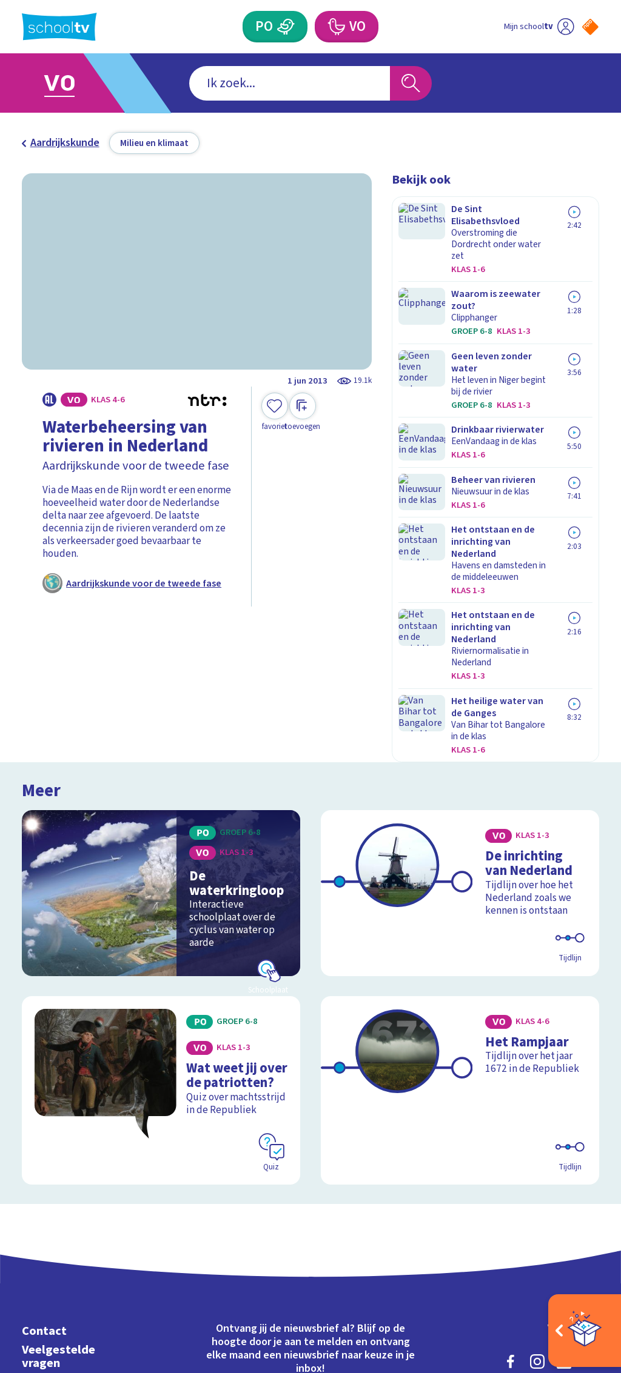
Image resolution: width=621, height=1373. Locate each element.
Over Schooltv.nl (67, 1190)
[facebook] (510, 1170)
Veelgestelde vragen (58, 1165)
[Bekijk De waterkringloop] (161, 736)
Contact (44, 1140)
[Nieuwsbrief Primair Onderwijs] (234, 1220)
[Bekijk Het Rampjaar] (460, 916)
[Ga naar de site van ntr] (580, 1278)
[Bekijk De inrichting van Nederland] (460, 736)
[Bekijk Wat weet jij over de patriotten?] (161, 916)
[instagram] (537, 1170)
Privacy (43, 1209)
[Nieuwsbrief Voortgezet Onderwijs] (386, 1220)
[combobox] (289, 83)
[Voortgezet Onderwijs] (335, 26)
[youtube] (590, 1170)
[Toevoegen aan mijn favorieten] (274, 412)
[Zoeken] (410, 83)
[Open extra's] (584, 1330)
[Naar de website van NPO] (590, 27)
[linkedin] (564, 1170)
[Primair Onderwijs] (285, 26)
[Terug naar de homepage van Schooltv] (59, 27)
